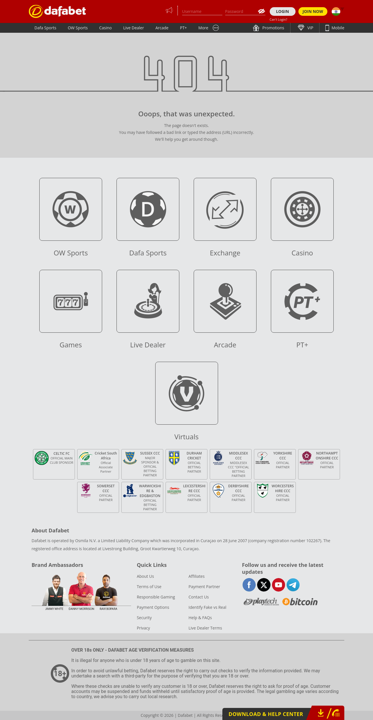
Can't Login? (278, 19)
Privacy (143, 628)
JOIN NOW (313, 11)
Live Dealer (133, 27)
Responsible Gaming (156, 597)
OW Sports (78, 27)
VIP (309, 27)
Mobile (337, 27)
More (203, 27)
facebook (249, 585)
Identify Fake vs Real (207, 607)
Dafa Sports (45, 27)
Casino (105, 27)
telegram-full (293, 585)
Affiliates (197, 576)
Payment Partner (204, 586)
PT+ (183, 27)
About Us (145, 576)
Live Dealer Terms (205, 628)
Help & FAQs (200, 617)
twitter (264, 585)
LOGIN (282, 11)
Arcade (162, 27)
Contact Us (199, 597)
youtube (278, 585)
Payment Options (153, 607)
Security (144, 617)
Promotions (272, 27)
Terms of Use (149, 586)
